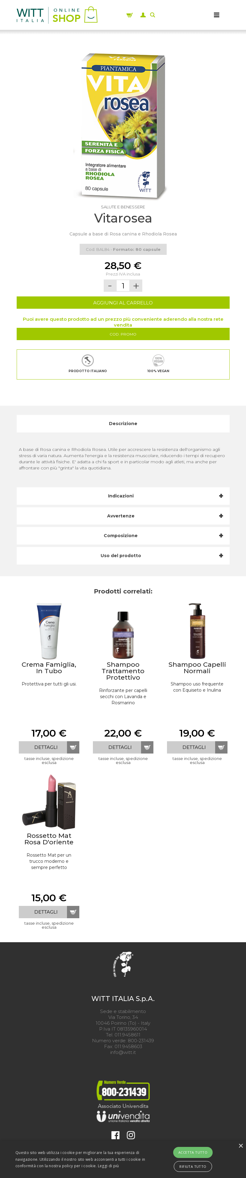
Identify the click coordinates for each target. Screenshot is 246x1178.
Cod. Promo (123, 334)
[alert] (123, 1159)
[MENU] (217, 15)
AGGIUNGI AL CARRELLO (123, 303)
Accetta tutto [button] (192, 1152)
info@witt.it (123, 1052)
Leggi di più (108, 1165)
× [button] (240, 1146)
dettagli (46, 747)
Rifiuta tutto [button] (192, 1166)
